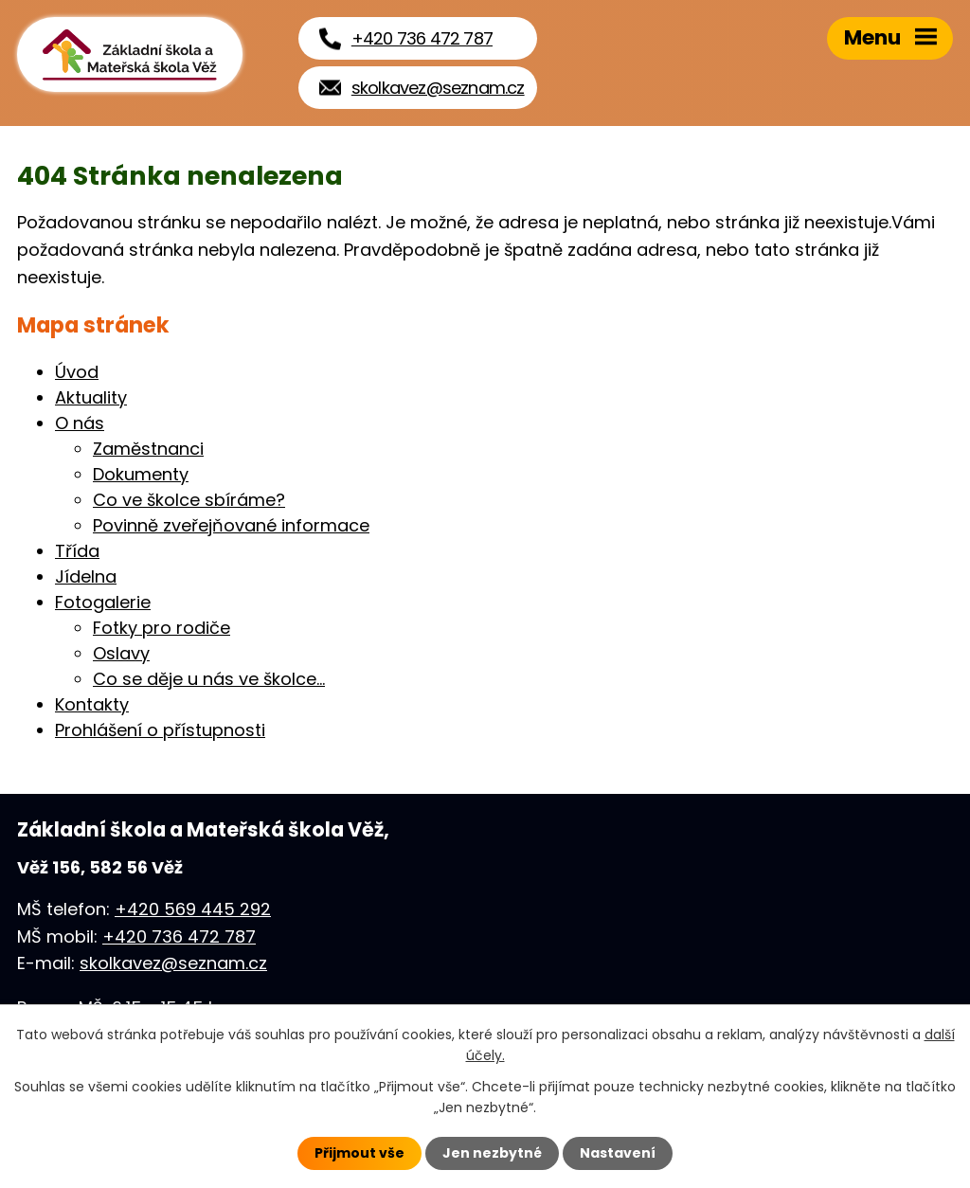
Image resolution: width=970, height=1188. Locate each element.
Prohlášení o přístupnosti (160, 730)
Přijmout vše (359, 1152)
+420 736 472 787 (179, 936)
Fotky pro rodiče (161, 627)
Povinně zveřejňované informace (231, 525)
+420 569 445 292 (193, 909)
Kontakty (92, 704)
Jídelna (86, 576)
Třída (77, 551)
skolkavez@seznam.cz (173, 963)
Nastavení (618, 1152)
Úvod (77, 372)
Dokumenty (141, 474)
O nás (79, 423)
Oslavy (121, 653)
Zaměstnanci (148, 448)
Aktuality (91, 397)
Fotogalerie (103, 602)
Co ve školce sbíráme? (189, 500)
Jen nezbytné (492, 1152)
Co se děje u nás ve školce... (209, 679)
